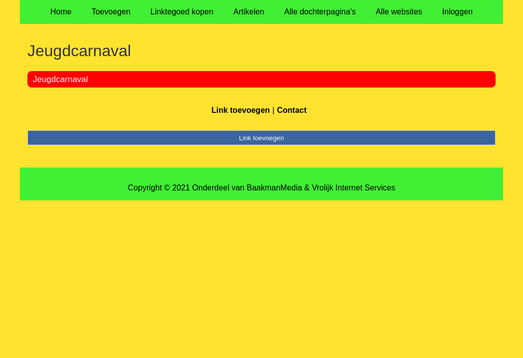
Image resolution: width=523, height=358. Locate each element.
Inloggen (457, 11)
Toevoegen (111, 11)
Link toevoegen (240, 110)
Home (61, 11)
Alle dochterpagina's (320, 11)
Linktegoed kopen (181, 11)
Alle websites (399, 11)
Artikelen (248, 11)
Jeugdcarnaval (60, 79)
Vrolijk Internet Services (353, 187)
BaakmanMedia (274, 187)
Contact (292, 110)
